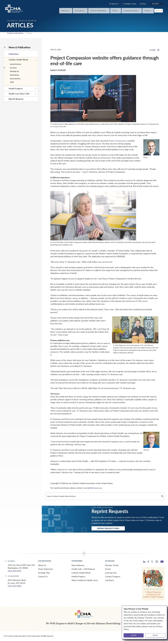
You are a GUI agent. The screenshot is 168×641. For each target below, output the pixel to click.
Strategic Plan (44, 572)
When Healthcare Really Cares (85, 580)
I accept (133, 635)
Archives (13, 68)
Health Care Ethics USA (19, 93)
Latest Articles (15, 64)
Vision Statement (45, 569)
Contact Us (43, 576)
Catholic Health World (15, 33)
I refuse (155, 635)
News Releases (78, 565)
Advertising (14, 75)
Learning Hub (110, 572)
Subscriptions (15, 78)
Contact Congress (112, 576)
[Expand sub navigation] (35, 60)
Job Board (109, 580)
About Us (42, 565)
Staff (12, 82)
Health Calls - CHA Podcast (83, 569)
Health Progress (16, 88)
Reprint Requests (16, 99)
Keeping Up (14, 71)
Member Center (112, 565)
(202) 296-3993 (14, 571)
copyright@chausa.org (92, 488)
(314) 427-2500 (14, 586)
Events (108, 569)
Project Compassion (117, 140)
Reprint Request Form (108, 528)
